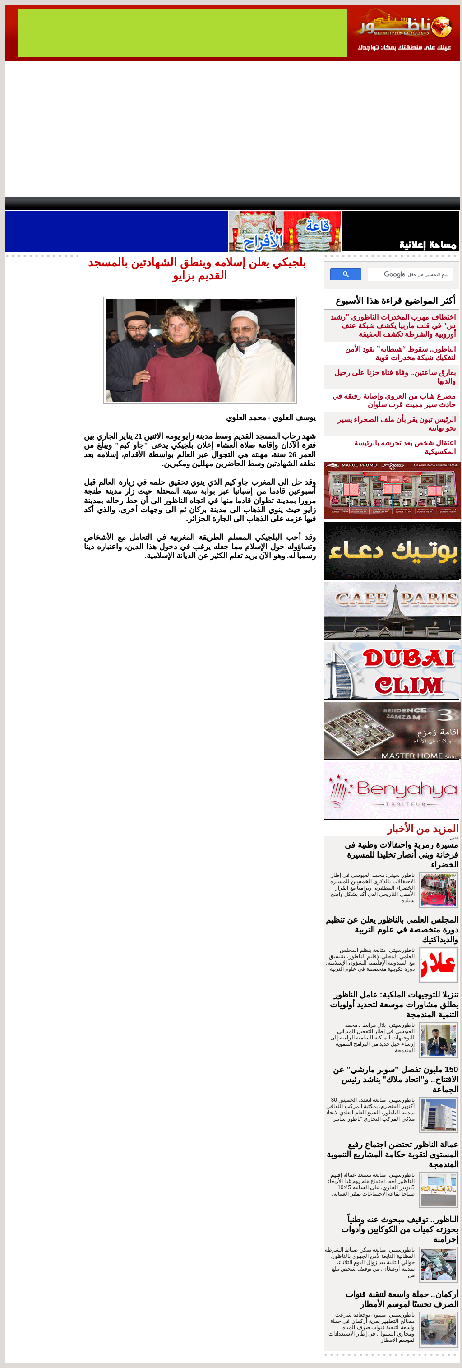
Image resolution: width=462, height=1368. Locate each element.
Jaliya (215, 203)
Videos (177, 203)
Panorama (131, 203)
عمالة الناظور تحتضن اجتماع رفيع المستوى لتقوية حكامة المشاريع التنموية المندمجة (392, 1154)
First (440, 203)
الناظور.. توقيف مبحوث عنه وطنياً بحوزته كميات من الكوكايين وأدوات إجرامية (399, 1229)
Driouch (364, 203)
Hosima (322, 203)
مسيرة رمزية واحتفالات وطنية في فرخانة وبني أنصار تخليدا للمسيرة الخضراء (401, 854)
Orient (284, 203)
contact (32, 203)
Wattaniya (250, 203)
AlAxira (67, 203)
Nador (402, 203)
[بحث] (411, 275)
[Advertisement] (232, 129)
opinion (96, 203)
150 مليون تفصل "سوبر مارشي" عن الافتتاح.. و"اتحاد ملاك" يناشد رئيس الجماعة (395, 1079)
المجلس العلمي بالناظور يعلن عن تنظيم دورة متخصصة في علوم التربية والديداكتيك (392, 929)
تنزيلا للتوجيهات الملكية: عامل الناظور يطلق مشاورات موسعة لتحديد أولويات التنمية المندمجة (394, 1004)
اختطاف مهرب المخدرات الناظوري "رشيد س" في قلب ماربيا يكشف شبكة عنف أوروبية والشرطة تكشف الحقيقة (392, 325)
